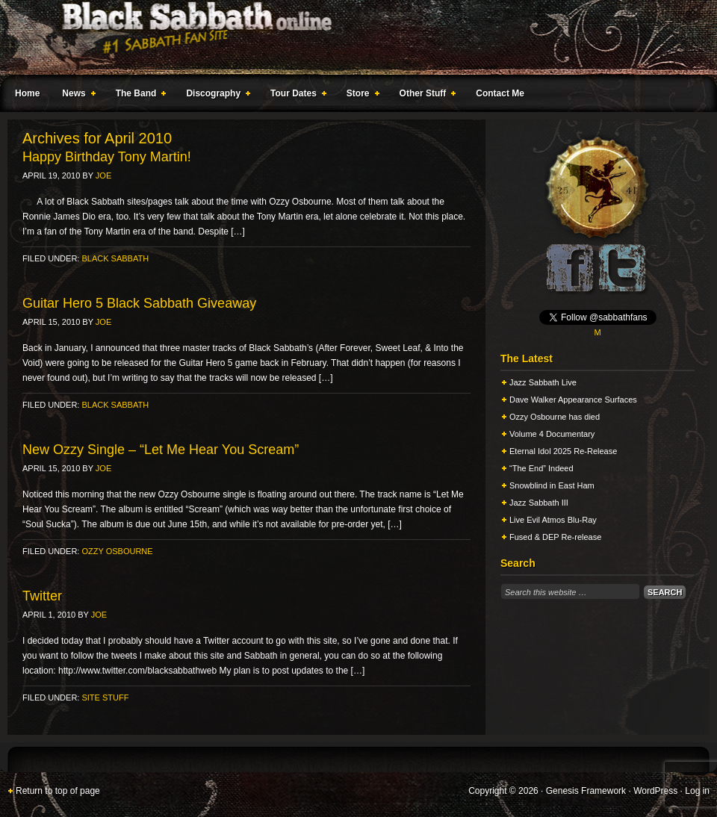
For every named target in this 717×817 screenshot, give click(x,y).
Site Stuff (104, 697)
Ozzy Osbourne (116, 551)
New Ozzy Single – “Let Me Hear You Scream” (160, 449)
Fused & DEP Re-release (555, 536)
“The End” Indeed (541, 468)
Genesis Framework (586, 791)
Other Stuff (425, 95)
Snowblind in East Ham (552, 485)
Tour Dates (295, 95)
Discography (215, 95)
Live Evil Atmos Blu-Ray (553, 519)
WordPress (655, 791)
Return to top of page (58, 791)
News (75, 95)
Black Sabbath (115, 258)
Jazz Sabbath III (538, 502)
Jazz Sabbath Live (543, 382)
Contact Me (500, 93)
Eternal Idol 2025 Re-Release (563, 451)
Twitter (42, 595)
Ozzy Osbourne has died (554, 416)
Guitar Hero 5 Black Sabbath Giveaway (139, 303)
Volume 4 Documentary (552, 433)
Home (27, 93)
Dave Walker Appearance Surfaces (573, 399)
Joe (103, 175)
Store (360, 95)
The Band (138, 95)
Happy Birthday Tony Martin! (106, 156)
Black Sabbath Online (351, 37)
